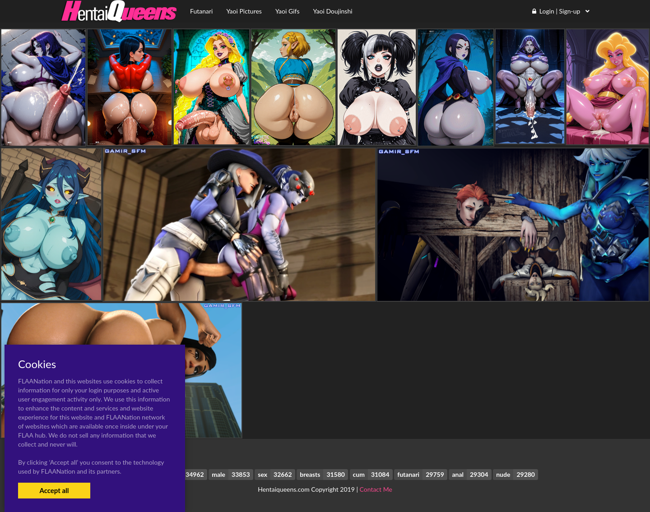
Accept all (54, 490)
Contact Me (376, 489)
